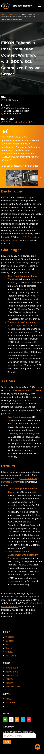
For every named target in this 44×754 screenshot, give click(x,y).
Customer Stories (13, 14)
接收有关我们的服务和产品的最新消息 (18, 732)
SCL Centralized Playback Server (25, 390)
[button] (39, 5)
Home (3, 14)
